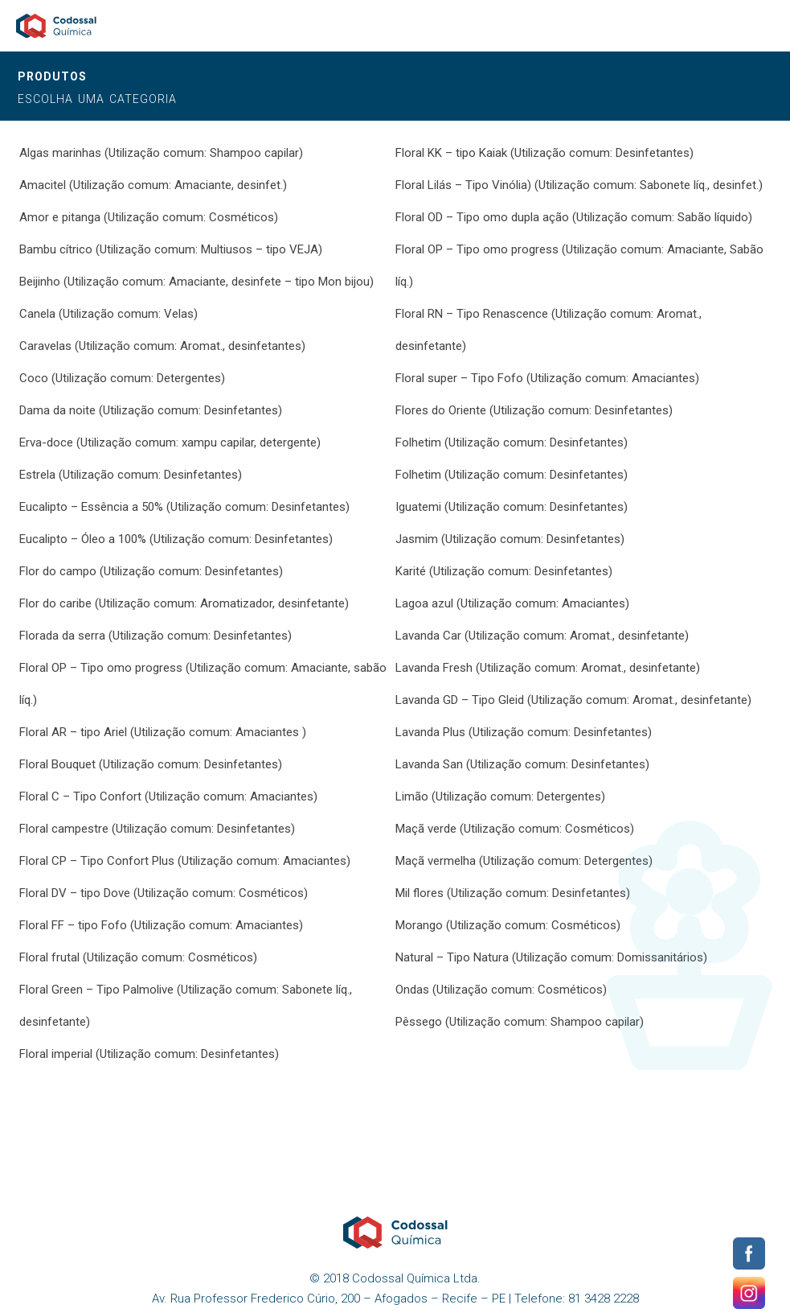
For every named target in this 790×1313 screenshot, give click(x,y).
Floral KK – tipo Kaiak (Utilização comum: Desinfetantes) (544, 153)
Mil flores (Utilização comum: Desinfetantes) (512, 893)
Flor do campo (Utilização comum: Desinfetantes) (151, 571)
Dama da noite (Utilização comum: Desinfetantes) (150, 410)
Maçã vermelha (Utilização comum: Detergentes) (524, 861)
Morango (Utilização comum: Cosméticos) (507, 925)
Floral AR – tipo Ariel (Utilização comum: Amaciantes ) (162, 732)
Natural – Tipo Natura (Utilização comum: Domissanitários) (551, 957)
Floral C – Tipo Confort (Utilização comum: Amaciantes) (168, 796)
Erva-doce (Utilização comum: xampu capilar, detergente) (170, 442)
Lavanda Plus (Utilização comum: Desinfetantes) (523, 732)
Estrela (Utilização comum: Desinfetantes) (130, 474)
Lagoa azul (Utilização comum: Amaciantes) (512, 603)
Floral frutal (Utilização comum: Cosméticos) (138, 957)
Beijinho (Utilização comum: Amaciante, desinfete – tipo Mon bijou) (196, 281)
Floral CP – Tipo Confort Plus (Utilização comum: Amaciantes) (184, 861)
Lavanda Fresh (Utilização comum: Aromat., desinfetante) (547, 668)
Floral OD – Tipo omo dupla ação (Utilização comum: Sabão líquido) (573, 217)
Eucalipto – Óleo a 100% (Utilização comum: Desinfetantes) (176, 539)
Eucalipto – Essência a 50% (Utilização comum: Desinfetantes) (184, 507)
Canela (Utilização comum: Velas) (108, 314)
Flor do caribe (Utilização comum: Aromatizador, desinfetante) (184, 603)
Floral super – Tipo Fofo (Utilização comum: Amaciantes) (547, 378)
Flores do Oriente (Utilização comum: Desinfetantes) (534, 410)
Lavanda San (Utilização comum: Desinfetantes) (522, 764)
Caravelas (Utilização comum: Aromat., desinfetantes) (162, 346)
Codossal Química (56, 26)
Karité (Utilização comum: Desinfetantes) (503, 571)
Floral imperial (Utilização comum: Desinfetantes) (149, 1054)
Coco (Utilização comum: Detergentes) (122, 378)
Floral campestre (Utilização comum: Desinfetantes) (157, 828)
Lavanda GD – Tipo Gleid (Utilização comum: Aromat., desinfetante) (573, 700)
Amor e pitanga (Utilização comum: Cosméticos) (148, 217)
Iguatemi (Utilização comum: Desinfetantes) (511, 507)
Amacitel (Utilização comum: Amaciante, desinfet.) (153, 185)
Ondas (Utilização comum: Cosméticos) (501, 989)
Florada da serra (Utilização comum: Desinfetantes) (155, 635)
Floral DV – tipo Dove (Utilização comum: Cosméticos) (163, 893)
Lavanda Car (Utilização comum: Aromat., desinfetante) (542, 635)
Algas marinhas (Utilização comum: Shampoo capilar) (161, 153)
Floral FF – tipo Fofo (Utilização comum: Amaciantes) (161, 925)
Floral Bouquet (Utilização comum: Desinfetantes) (150, 764)
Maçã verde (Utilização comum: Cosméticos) (514, 828)
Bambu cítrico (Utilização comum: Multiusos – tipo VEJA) (170, 249)
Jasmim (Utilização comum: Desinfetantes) (509, 539)
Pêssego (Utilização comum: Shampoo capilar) (519, 1022)
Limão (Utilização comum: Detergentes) (500, 796)
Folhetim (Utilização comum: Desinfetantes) (511, 442)
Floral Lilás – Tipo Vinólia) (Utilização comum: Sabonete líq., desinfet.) (579, 185)
